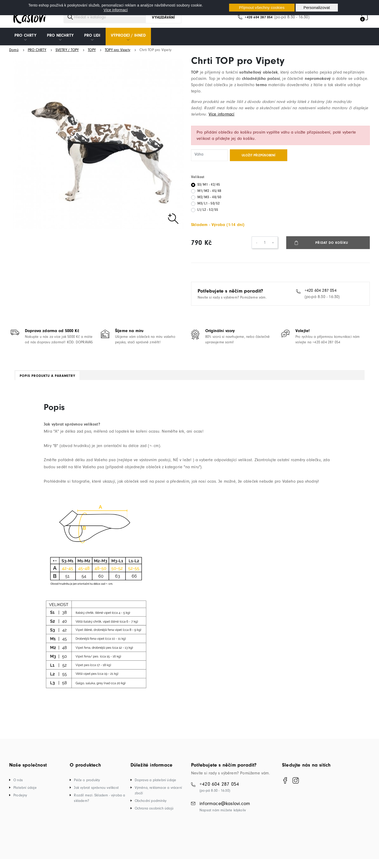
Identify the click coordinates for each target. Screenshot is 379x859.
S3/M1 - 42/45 (208, 188)
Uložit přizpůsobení (258, 159)
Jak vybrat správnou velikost (96, 791)
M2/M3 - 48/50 (209, 200)
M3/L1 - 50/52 (208, 207)
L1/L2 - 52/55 (207, 213)
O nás (18, 783)
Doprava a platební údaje (155, 783)
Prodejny (20, 798)
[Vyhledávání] (109, 20)
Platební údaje (25, 791)
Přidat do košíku (332, 246)
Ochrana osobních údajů (154, 812)
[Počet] (264, 246)
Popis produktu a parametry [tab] (47, 379)
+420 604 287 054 (259, 21)
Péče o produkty (87, 783)
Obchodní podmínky (150, 804)
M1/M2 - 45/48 (209, 194)
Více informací (116, 10)
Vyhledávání (163, 21)
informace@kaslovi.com (224, 807)
